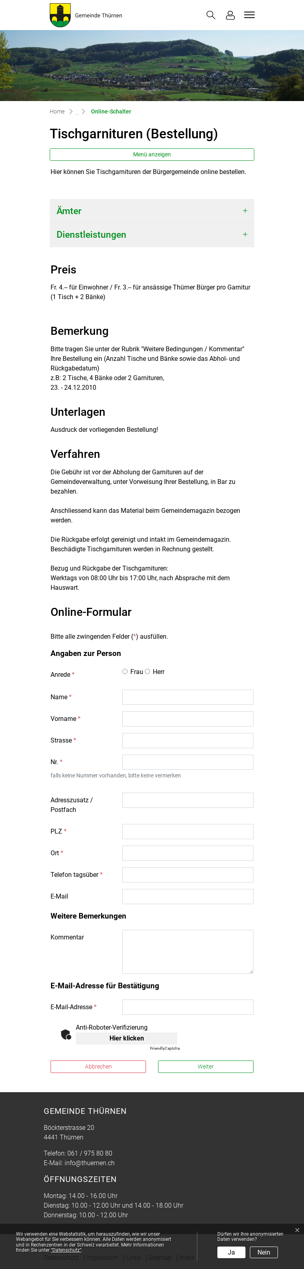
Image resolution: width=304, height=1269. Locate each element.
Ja (231, 1252)
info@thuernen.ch (90, 1163)
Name (61, 697)
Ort (57, 853)
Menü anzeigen (152, 154)
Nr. (57, 762)
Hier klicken (126, 1038)
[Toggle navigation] (248, 15)
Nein (263, 1252)
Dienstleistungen (91, 234)
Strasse (63, 740)
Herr (158, 672)
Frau (136, 672)
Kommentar (67, 937)
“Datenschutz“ (66, 1250)
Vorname (66, 719)
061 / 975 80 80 (89, 1153)
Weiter (206, 1066)
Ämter (69, 211)
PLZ (59, 831)
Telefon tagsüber (77, 874)
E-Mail (59, 896)
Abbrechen (98, 1066)
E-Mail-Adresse (74, 1007)
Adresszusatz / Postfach (72, 805)
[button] (211, 15)
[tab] (152, 211)
